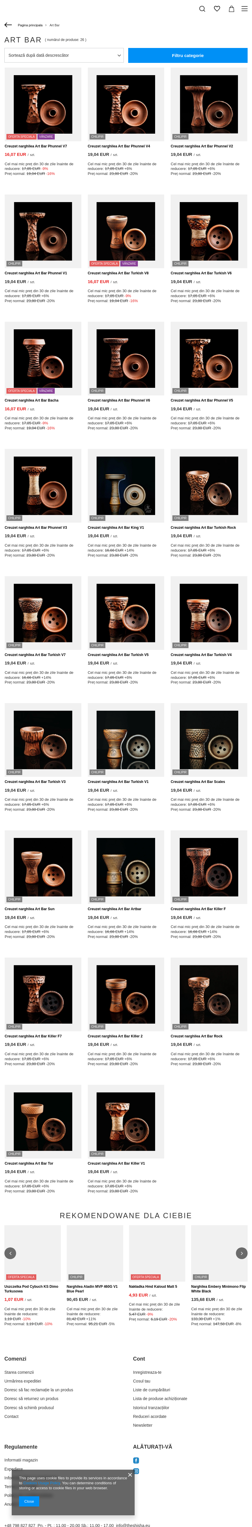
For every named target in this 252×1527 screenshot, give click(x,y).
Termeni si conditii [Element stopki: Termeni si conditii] (20, 1456)
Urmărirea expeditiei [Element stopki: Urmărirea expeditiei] (22, 1351)
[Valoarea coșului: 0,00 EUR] (231, 9)
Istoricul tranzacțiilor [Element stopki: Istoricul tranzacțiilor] (151, 1377)
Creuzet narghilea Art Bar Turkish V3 (35, 782)
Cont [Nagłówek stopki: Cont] (139, 1329)
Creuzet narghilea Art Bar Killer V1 (116, 1163)
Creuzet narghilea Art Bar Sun (29, 909)
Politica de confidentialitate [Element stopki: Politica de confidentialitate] (28, 1465)
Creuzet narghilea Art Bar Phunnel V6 (119, 400)
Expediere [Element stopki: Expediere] (13, 1439)
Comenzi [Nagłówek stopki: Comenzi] (15, 1329)
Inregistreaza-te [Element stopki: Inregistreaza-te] (147, 1342)
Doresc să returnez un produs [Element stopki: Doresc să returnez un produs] (31, 1368)
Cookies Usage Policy (41, 1483)
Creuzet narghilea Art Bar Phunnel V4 (119, 146)
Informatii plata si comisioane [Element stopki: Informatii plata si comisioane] (30, 1448)
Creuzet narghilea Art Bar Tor (29, 1163)
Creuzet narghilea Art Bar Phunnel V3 (36, 528)
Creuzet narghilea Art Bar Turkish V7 (35, 655)
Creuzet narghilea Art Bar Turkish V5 (118, 655)
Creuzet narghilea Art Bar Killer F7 (33, 1036)
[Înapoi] (9, 25)
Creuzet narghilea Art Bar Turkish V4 (201, 655)
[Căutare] (202, 9)
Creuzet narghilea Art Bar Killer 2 (115, 1036)
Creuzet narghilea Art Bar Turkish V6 (201, 273)
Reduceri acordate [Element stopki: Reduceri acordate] (150, 1386)
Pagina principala (30, 25)
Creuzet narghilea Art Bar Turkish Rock (203, 528)
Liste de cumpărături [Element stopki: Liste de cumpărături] (151, 1360)
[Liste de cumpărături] (217, 9)
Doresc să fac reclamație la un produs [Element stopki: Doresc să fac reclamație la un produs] (38, 1360)
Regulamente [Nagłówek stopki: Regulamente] (20, 1417)
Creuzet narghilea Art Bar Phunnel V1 (36, 273)
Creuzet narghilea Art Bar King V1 (116, 528)
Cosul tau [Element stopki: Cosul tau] (141, 1351)
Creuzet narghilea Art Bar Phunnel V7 (36, 146)
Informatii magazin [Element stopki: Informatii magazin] (21, 1430)
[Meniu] (245, 9)
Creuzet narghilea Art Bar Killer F (198, 909)
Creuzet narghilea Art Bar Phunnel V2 (202, 146)
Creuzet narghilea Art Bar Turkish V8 (118, 273)
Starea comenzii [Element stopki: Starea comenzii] (19, 1342)
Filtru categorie (188, 55)
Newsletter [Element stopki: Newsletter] (142, 1395)
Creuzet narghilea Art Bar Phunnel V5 (202, 400)
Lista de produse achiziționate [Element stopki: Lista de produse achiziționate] (160, 1368)
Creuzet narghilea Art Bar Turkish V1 (118, 782)
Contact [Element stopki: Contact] (11, 1386)
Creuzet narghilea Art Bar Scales (198, 782)
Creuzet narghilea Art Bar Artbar (114, 909)
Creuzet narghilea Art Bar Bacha (32, 400)
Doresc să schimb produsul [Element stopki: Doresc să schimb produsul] (29, 1377)
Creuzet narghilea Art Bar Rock (196, 1036)
